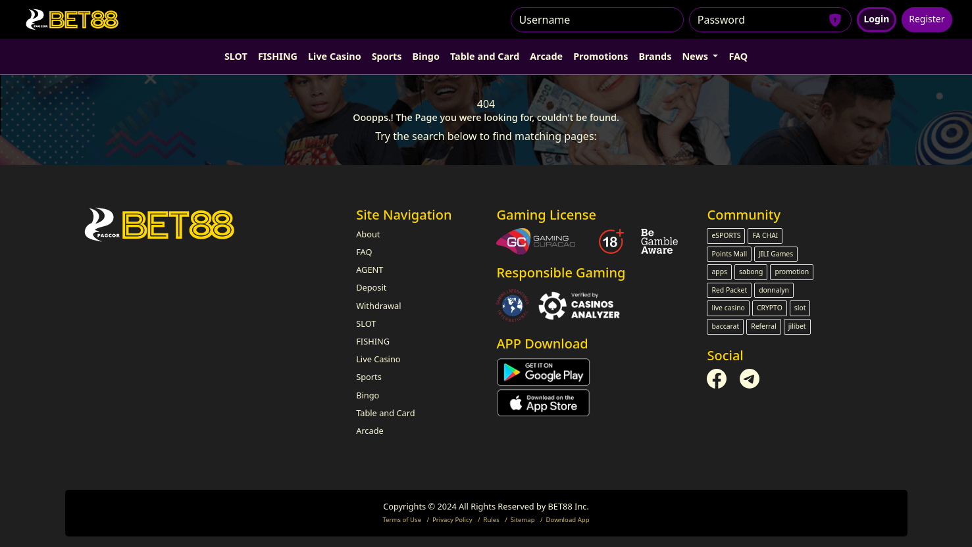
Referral (764, 326)
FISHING (277, 56)
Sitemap (523, 519)
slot (800, 307)
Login (877, 18)
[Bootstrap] (161, 224)
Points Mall (729, 253)
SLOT (235, 56)
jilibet (797, 326)
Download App (568, 519)
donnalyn (774, 290)
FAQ (738, 56)
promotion (792, 271)
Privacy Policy (452, 519)
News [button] (696, 56)
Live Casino (334, 56)
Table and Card (484, 56)
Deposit (371, 287)
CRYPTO (769, 307)
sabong (751, 271)
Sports (387, 56)
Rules (491, 519)
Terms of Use (401, 519)
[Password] (770, 19)
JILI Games (776, 253)
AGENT (369, 269)
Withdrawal (378, 306)
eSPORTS (725, 235)
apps (719, 271)
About (368, 234)
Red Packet (729, 290)
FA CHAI (765, 235)
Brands (654, 56)
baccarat (725, 326)
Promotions (600, 56)
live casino (727, 307)
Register (926, 18)
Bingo (426, 56)
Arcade (546, 56)
